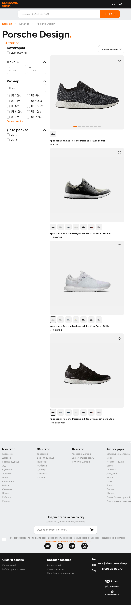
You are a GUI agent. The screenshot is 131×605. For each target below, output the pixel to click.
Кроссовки (7, 453)
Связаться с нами (55, 569)
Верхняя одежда (10, 461)
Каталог (24, 24)
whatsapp (84, 546)
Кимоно (6, 501)
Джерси (6, 457)
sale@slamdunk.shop (112, 563)
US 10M (14, 96)
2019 (12, 135)
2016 (12, 140)
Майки (5, 485)
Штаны (5, 493)
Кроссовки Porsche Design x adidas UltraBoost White (79, 326)
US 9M (33, 96)
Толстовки (7, 473)
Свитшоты (7, 489)
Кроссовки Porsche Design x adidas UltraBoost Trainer (80, 233)
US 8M (13, 106)
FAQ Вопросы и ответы (13, 569)
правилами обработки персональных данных (68, 541)
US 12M (34, 112)
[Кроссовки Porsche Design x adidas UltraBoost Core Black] (87, 370)
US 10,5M (35, 106)
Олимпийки (8, 481)
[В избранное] (119, 60)
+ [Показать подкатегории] (46, 52)
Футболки (7, 469)
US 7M (13, 117)
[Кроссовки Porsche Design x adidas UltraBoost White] (87, 278)
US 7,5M (34, 117)
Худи (4, 465)
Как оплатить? (9, 565)
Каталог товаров (59, 560)
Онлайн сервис (13, 560)
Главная (7, 24)
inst (60, 546)
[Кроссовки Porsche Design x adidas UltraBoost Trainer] (87, 185)
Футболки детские (81, 461)
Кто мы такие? (54, 565)
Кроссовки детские (81, 453)
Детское (78, 449)
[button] (75, 126)
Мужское (8, 449)
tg (72, 546)
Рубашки (6, 497)
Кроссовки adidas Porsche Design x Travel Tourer (77, 141)
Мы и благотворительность (60, 573)
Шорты (5, 477)
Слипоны (41, 477)
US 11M (13, 101)
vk (47, 546)
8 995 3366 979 (112, 568)
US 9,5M (34, 101)
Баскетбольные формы (83, 457)
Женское (43, 449)
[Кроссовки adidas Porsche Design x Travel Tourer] (87, 92)
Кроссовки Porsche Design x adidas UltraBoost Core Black (82, 419)
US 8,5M (14, 112)
